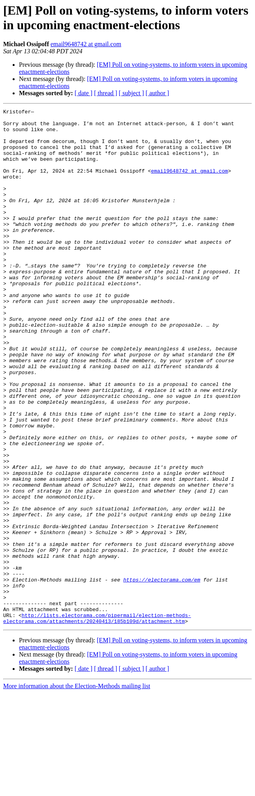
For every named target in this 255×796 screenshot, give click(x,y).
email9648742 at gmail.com (86, 44)
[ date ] (83, 93)
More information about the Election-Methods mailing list (76, 789)
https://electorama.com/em (161, 674)
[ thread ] (105, 93)
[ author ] (157, 93)
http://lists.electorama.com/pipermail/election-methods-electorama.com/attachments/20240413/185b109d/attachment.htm (97, 720)
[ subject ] (131, 93)
